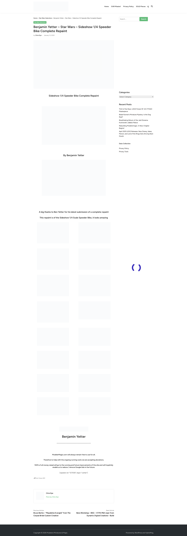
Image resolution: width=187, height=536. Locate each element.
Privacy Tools (123, 152)
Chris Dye (38, 35)
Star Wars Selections (40, 22)
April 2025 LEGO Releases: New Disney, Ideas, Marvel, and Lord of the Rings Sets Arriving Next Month (136, 133)
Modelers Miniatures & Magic (57, 533)
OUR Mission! (116, 6)
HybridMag (149, 533)
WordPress (138, 533)
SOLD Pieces (140, 6)
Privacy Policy (128, 6)
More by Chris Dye (52, 497)
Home (106, 6)
